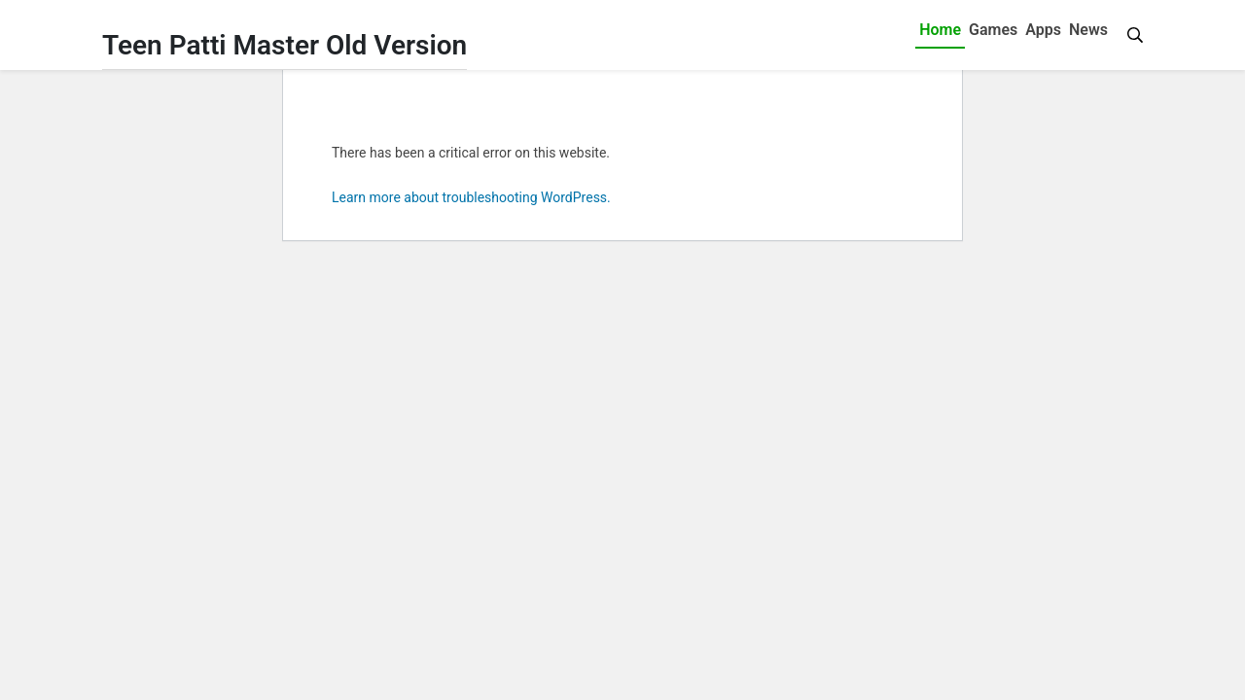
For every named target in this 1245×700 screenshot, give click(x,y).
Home (940, 29)
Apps (1043, 29)
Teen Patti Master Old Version (284, 45)
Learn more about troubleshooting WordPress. (471, 197)
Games (993, 29)
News (1088, 29)
